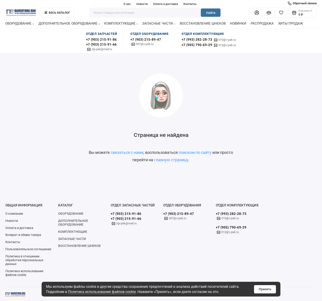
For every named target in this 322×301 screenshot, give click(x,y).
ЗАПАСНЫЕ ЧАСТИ (158, 23)
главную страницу (171, 160)
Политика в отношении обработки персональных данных (24, 260)
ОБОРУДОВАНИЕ (19, 23)
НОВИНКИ (238, 23)
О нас (127, 4)
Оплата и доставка (165, 4)
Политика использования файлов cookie (102, 292)
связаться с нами (127, 152)
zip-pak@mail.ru (102, 49)
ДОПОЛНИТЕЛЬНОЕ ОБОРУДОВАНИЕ (69, 23)
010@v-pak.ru (227, 39)
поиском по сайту (195, 152)
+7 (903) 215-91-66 (101, 44)
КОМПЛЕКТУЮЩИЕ (121, 23)
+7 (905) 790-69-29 (197, 45)
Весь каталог (57, 12)
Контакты (189, 4)
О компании (14, 213)
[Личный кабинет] (257, 13)
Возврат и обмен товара (23, 235)
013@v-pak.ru (227, 45)
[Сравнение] (269, 13)
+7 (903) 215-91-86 (101, 40)
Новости (142, 4)
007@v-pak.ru (144, 44)
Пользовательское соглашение (28, 249)
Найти (210, 13)
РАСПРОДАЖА (262, 23)
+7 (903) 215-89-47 (145, 40)
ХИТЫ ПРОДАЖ (290, 23)
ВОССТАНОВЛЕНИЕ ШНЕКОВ (203, 23)
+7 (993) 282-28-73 (197, 40)
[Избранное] (281, 13)
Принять (265, 289)
